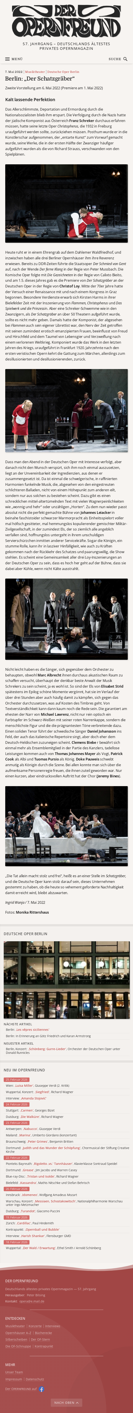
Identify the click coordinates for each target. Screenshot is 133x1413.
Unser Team (14, 1372)
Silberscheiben (16, 1339)
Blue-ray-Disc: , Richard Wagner (42, 1176)
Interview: (26, 1098)
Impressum (13, 1379)
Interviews (52, 1326)
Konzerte (35, 1326)
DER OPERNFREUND (21, 1281)
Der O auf (21, 1389)
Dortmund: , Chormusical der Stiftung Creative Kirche (67, 1150)
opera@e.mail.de (31, 1301)
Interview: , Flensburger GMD (38, 1236)
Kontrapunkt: (33, 1230)
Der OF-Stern (40, 1339)
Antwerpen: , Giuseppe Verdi (33, 1129)
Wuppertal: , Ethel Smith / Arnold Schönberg (53, 1248)
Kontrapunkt (44, 1346)
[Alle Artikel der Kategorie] (67, 980)
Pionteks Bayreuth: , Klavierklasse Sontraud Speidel (61, 1164)
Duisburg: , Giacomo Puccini (33, 1211)
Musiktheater (35, 72)
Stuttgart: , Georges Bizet (30, 1110)
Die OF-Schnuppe (18, 1346)
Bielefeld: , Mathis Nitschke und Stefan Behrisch (48, 1183)
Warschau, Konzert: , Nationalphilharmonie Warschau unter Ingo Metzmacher (64, 1203)
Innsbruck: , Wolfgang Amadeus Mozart (41, 1195)
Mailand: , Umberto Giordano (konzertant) (41, 1135)
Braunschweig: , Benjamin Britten (39, 1142)
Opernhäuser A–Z (18, 1333)
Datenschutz (35, 1379)
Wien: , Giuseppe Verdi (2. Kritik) (37, 1086)
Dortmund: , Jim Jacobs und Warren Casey (41, 1170)
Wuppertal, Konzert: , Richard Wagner (39, 1092)
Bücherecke (43, 1333)
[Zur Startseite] (66, 21)
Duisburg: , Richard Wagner (35, 1117)
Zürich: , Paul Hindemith (30, 1223)
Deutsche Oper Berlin (63, 72)
